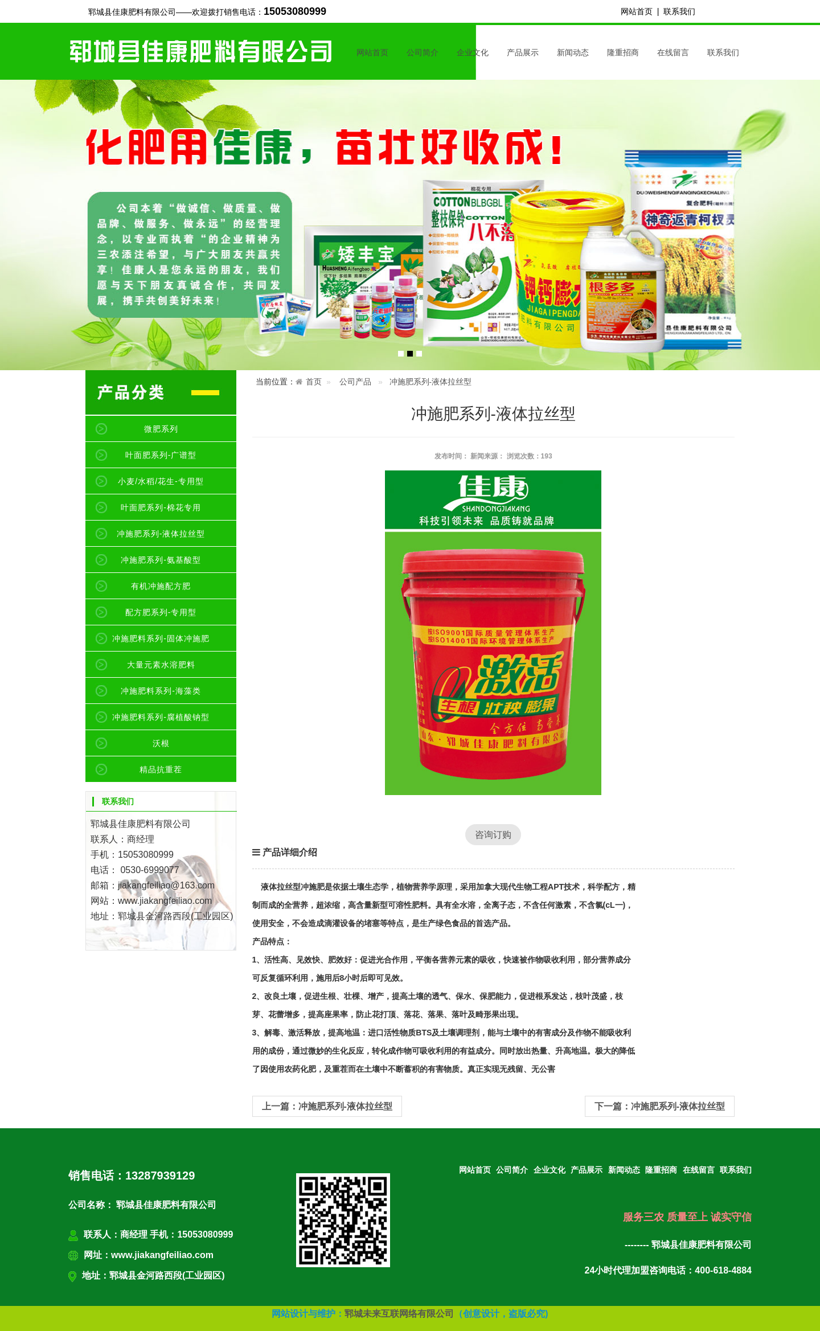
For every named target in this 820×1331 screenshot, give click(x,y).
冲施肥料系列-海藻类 (161, 690)
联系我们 (679, 11)
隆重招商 (623, 52)
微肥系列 (161, 428)
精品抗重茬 (161, 769)
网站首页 (637, 11)
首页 (314, 382)
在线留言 (673, 52)
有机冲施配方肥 (161, 586)
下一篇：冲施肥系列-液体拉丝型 (659, 1106)
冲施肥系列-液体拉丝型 (161, 533)
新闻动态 (573, 52)
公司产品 (355, 382)
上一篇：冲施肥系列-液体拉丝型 (327, 1106)
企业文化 (473, 52)
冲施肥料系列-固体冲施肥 (161, 638)
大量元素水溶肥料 (161, 664)
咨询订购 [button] (493, 834)
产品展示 (523, 52)
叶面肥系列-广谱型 (161, 455)
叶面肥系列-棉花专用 (161, 507)
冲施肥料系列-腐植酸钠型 (161, 717)
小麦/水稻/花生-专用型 (160, 481)
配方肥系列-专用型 (161, 612)
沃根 (161, 743)
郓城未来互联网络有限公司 (399, 1313)
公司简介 (422, 52)
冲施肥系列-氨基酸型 (161, 559)
